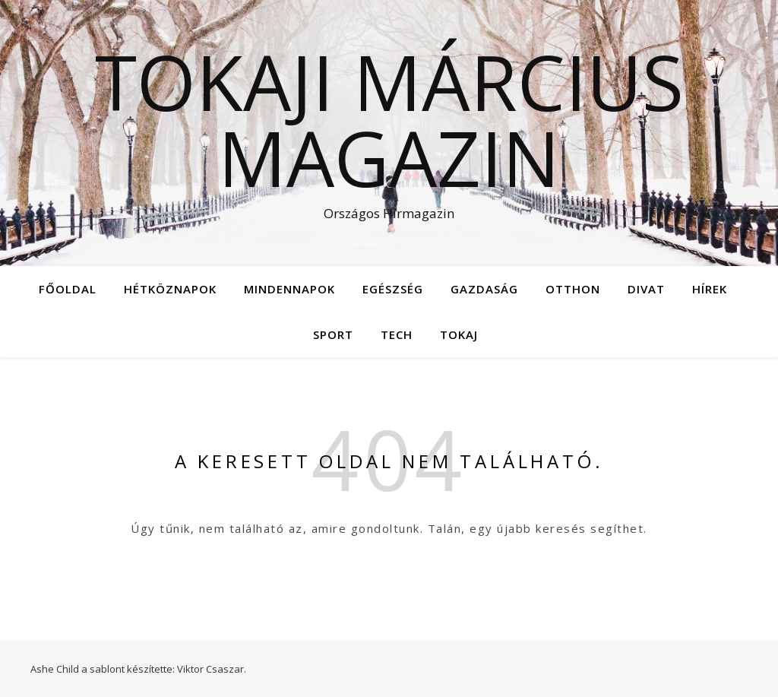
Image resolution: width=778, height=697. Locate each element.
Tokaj (459, 334)
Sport (333, 334)
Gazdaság (484, 288)
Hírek (709, 288)
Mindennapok (289, 288)
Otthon (573, 288)
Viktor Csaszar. (211, 669)
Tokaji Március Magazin (389, 119)
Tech (397, 334)
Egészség (392, 288)
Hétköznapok (170, 288)
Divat (646, 288)
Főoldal (67, 288)
